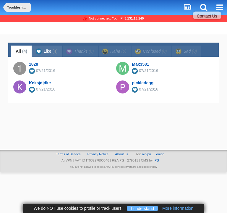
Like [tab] (47, 51)
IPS (156, 160)
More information (177, 208)
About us (121, 154)
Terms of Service (68, 154)
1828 (33, 64)
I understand (142, 208)
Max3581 (140, 64)
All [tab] (21, 51)
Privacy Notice (97, 154)
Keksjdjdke (40, 82)
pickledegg (142, 82)
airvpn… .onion (153, 154)
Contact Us (207, 16)
